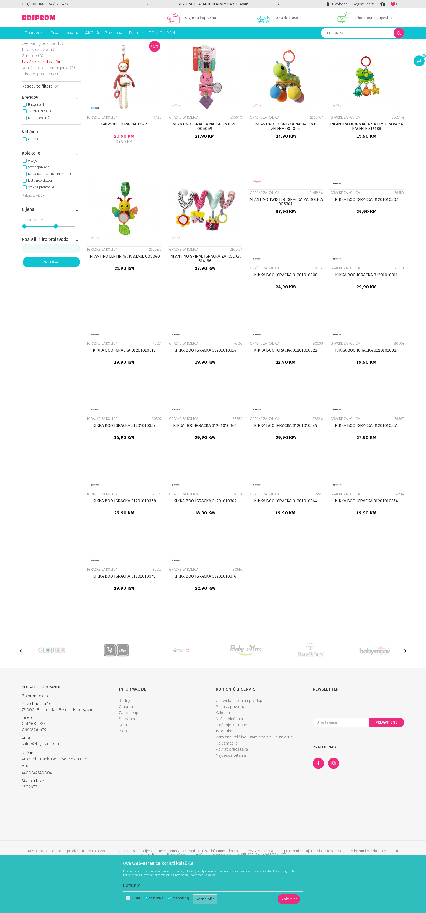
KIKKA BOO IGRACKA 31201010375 (124, 615)
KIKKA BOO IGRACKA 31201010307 (366, 238)
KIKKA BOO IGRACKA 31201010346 (205, 464)
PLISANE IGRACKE (40, 113)
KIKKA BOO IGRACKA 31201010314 (205, 389)
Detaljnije (132, 885)
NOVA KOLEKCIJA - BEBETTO (49, 213)
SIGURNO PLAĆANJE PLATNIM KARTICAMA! (213, 4)
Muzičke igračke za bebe (49, 66)
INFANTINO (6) (39, 150)
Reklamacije (227, 782)
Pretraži (51, 301)
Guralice (32, 94)
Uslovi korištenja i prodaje (239, 739)
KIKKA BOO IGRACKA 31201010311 (366, 314)
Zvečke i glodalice (42, 82)
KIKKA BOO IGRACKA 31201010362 (205, 540)
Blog (123, 770)
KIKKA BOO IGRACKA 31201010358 (124, 540)
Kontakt (126, 764)
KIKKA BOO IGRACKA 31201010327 (366, 389)
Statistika (156, 898)
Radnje (125, 739)
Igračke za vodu (40, 88)
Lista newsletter (40, 219)
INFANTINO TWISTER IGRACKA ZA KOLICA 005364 (285, 240)
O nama (126, 745)
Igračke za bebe (85, 43)
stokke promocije (41, 226)
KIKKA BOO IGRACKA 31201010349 (285, 464)
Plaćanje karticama (233, 764)
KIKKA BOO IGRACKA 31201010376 (204, 615)
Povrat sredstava (232, 788)
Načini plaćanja (229, 758)
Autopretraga (242, 53)
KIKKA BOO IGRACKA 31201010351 (366, 464)
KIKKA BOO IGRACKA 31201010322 (285, 389)
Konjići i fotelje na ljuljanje (48, 106)
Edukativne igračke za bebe (47, 74)
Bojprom (28, 43)
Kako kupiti (226, 752)
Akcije (32, 200)
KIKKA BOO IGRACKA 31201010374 (366, 540)
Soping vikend (39, 206)
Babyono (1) (37, 144)
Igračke (62, 43)
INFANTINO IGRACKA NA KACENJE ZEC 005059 (204, 165)
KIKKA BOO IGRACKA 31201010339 (124, 464)
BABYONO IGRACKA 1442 (124, 163)
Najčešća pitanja (231, 794)
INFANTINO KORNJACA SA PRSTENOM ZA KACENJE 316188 (366, 165)
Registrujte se (364, 4)
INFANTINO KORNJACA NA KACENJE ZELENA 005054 (286, 165)
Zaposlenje (129, 752)
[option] (213, 4)
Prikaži (346, 53)
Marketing (181, 898)
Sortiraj (265, 53)
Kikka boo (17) (38, 157)
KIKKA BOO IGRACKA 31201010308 (285, 314)
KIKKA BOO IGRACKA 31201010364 (285, 540)
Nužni (135, 898)
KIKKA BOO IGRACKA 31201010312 (124, 389)
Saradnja (127, 758)
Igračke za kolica (41, 100)
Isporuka (224, 770)
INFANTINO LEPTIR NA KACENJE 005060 (124, 295)
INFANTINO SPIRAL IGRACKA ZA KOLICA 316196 (205, 297)
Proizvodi (45, 43)
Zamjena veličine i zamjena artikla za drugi (255, 776)
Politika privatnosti (233, 745)
